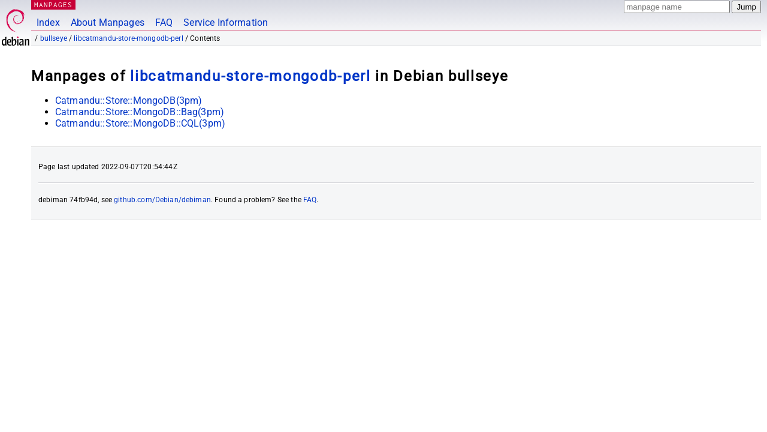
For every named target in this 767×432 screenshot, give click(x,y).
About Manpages (107, 22)
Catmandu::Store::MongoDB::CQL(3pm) (140, 123)
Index (48, 22)
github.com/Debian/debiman (162, 200)
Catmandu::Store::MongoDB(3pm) (128, 100)
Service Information (225, 22)
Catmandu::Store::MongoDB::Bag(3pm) (139, 112)
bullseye (53, 38)
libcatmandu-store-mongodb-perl (128, 38)
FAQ (164, 22)
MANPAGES (53, 4)
